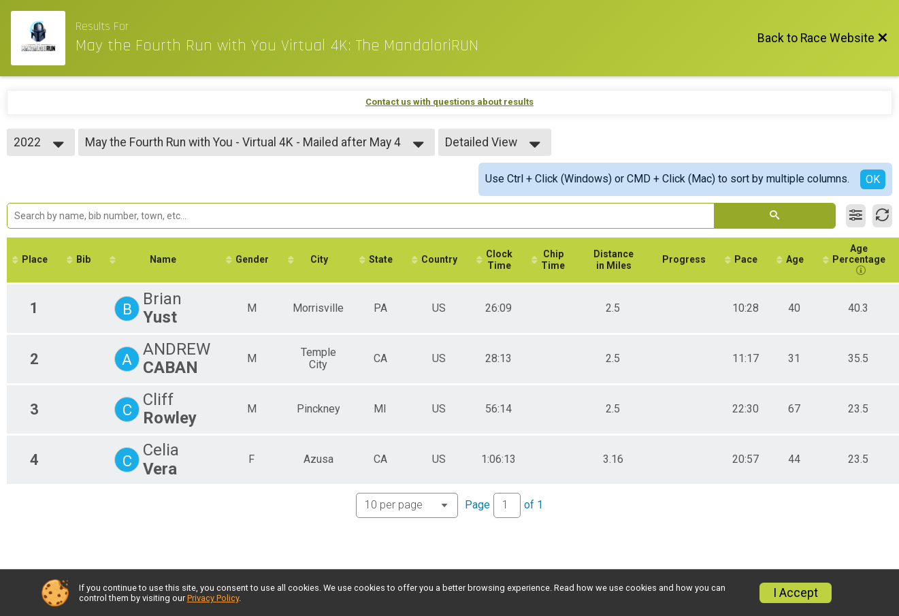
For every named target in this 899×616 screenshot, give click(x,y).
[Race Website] (43, 38)
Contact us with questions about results (449, 102)
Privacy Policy (213, 598)
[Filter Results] (856, 215)
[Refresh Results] (882, 215)
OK (873, 179)
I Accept (795, 593)
